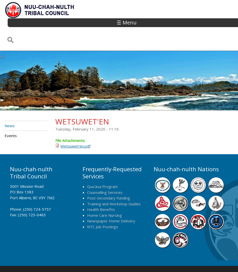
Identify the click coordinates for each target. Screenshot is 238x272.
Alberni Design (137, 261)
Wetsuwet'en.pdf (75, 129)
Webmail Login (194, 261)
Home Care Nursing (104, 198)
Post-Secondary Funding (108, 180)
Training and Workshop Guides (114, 186)
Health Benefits (101, 192)
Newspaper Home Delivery (111, 203)
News (10, 108)
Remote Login (166, 261)
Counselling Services (105, 175)
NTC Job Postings (102, 209)
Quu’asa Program (102, 169)
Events (11, 118)
